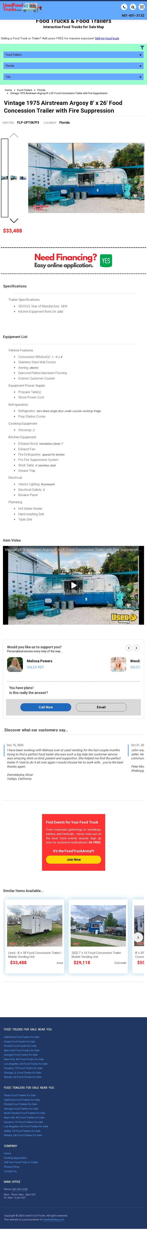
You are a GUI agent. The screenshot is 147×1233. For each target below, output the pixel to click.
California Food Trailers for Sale (22, 1099)
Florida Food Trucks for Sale (20, 1045)
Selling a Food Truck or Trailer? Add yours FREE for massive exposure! (60, 38)
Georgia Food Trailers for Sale (21, 1108)
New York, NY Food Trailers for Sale (24, 1117)
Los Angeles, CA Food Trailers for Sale (26, 1126)
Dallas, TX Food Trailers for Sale (22, 1130)
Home (7, 1153)
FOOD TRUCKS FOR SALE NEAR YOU (28, 1029)
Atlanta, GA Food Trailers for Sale (23, 1135)
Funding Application (15, 1157)
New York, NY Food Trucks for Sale (24, 1059)
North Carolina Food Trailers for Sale (24, 1113)
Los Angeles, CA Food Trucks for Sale (25, 1063)
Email (101, 707)
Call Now (46, 707)
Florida (74, 65)
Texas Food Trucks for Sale (19, 1041)
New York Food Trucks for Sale (21, 1050)
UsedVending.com (53, 1219)
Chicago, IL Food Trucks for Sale (22, 1072)
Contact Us (10, 1171)
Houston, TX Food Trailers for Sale (23, 1122)
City (74, 76)
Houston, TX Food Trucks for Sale (23, 1068)
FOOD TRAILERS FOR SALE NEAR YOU (29, 1087)
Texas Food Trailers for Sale (20, 1095)
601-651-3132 (20, 1189)
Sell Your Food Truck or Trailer (21, 1162)
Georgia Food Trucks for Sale (20, 1054)
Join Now (73, 860)
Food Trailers (74, 54)
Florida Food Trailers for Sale (20, 1104)
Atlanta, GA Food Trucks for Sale (22, 1077)
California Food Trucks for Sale (21, 1037)
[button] (14, 220)
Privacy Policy (11, 1166)
